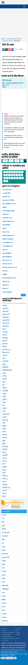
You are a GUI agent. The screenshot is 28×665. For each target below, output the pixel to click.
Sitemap (18, 632)
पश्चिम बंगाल (5, 621)
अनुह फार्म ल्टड (5, 285)
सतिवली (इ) (6, 488)
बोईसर (4, 426)
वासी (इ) (5, 476)
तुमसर (4, 373)
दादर (3, 382)
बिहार (3, 522)
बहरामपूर (5, 420)
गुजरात (3, 546)
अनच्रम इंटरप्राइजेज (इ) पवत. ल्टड (9, 267)
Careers (4, 630)
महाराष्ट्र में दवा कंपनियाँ (7, 41)
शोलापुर (4, 485)
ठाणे (3, 358)
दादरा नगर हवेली (5, 532)
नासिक (4, 399)
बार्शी (3, 423)
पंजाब (3, 592)
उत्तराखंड (4, 617)
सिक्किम (4, 599)
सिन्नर (4, 496)
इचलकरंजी (5, 320)
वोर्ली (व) (5, 479)
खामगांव (5, 344)
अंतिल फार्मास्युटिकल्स (7, 256)
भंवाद (4, 432)
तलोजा (4, 376)
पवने (3, 411)
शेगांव (4, 482)
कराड (4, 329)
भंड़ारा (4, 429)
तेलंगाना (3, 606)
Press (17, 630)
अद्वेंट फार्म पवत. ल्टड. (7, 260)
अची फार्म (4, 228)
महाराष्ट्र (3, 575)
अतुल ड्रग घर (5, 249)
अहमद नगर (6, 314)
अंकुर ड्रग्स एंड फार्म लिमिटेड (8, 200)
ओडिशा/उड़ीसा (5, 585)
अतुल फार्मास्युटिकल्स (6, 253)
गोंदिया (4, 347)
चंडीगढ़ (3, 525)
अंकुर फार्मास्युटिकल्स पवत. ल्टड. (9, 203)
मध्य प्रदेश (4, 571)
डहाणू (4, 364)
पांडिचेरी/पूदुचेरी (5, 589)
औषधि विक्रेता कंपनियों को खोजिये (13, 39)
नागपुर (4, 394)
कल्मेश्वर (5, 332)
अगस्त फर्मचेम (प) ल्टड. (7, 218)
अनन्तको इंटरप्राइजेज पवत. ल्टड (9, 278)
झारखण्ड (4, 561)
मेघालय (3, 582)
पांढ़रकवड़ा (5, 414)
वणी (3, 464)
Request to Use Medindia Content (10, 638)
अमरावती (5, 311)
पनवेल (4, 408)
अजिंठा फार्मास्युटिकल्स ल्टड (8, 235)
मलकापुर (5, 446)
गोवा (3, 543)
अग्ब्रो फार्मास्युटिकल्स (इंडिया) (8, 210)
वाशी (3, 473)
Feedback (18, 634)
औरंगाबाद (5, 326)
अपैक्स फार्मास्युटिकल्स (7, 292)
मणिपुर (3, 578)
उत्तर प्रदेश (4, 613)
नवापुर (4, 388)
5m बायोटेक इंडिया (6, 193)
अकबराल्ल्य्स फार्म (6, 196)
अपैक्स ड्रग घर (5, 288)
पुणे (3, 405)
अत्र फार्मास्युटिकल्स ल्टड (7, 242)
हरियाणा (4, 550)
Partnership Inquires (7, 636)
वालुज (4, 470)
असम (3, 518)
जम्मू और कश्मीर (5, 557)
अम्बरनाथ (5, 308)
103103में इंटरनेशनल (7, 189)
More (23, 295)
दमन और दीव (5, 536)
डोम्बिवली (5, 367)
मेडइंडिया (3, 39)
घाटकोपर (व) (6, 350)
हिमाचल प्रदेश (5, 553)
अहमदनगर (5, 317)
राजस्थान (4, 596)
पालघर (4, 417)
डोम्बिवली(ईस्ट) (7, 370)
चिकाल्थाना (5, 352)
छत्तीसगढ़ (4, 529)
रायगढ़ (4, 458)
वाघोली (4, 467)
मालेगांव (4, 449)
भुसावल (4, 435)
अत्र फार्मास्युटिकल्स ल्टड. (7, 246)
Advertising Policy (6, 634)
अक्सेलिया (4, 207)
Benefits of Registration (8, 632)
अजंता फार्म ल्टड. (6, 232)
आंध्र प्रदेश (4, 515)
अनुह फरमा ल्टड (5, 281)
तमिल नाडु (4, 603)
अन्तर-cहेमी (4, 271)
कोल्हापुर (5, 338)
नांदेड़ (4, 396)
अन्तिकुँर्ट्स (4, 274)
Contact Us (18, 628)
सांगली (4, 490)
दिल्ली (3, 539)
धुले (3, 385)
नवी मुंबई (5, 391)
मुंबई (3, 441)
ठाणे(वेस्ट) (5, 361)
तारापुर (4, 379)
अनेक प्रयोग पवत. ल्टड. (7, 263)
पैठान (4, 402)
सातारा (4, 493)
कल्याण (4, 335)
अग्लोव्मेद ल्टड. (5, 214)
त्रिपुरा (3, 610)
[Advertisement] (14, 23)
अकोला (4, 306)
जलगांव (4, 355)
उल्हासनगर (5, 323)
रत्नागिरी (5, 455)
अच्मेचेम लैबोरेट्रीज (6, 225)
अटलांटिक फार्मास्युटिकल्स (7, 239)
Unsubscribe (5, 640)
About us (4, 628)
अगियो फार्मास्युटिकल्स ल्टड (8, 221)
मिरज (4, 452)
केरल (3, 568)
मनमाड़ (4, 438)
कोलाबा (4, 341)
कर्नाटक (3, 564)
